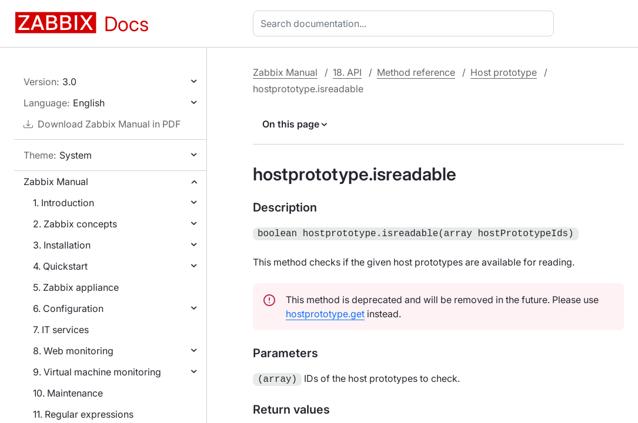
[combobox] (406, 23)
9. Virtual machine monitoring (97, 372)
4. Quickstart (60, 266)
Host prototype (503, 72)
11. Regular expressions (83, 414)
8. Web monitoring (73, 351)
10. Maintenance (68, 393)
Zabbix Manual (56, 181)
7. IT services (61, 329)
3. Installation (62, 245)
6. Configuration (68, 308)
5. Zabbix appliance (76, 287)
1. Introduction (63, 203)
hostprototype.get (325, 312)
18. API (347, 72)
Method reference (416, 72)
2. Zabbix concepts (75, 224)
